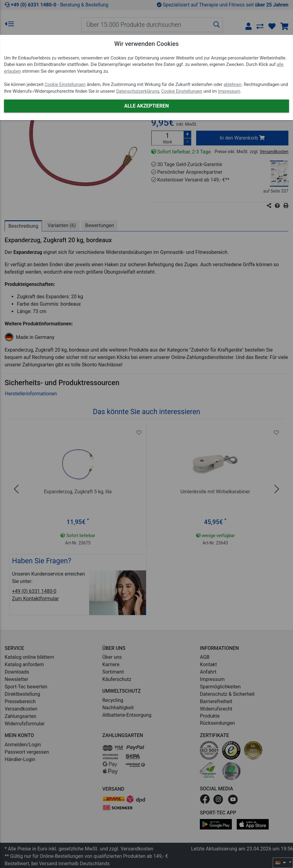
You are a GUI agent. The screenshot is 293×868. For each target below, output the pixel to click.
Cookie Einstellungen (65, 84)
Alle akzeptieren (146, 106)
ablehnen (233, 84)
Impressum (229, 91)
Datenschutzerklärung (137, 91)
